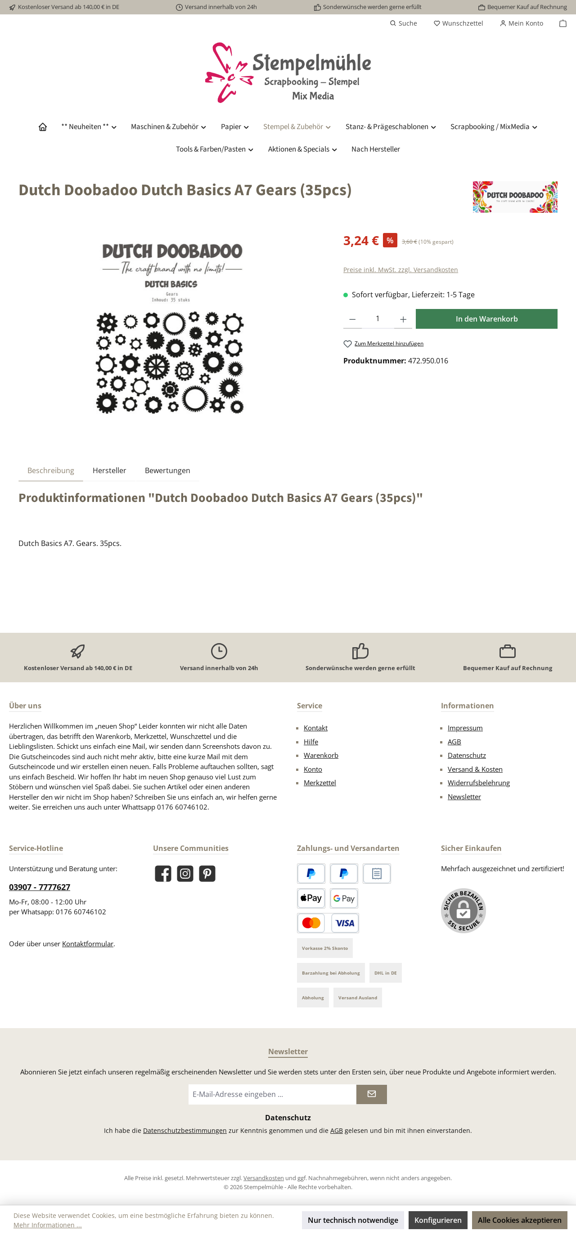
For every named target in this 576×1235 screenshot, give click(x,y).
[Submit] (371, 1094)
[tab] (50, 470)
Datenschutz (467, 755)
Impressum (465, 727)
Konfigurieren (438, 1220)
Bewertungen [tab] (167, 470)
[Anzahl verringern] (352, 319)
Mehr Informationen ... (48, 1225)
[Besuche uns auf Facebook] (163, 874)
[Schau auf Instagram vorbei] (185, 874)
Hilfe (311, 741)
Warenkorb (321, 755)
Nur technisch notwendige (353, 1220)
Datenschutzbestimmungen (185, 1130)
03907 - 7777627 (39, 887)
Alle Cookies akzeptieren (520, 1220)
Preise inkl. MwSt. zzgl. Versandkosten (400, 269)
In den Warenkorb (487, 319)
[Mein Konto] (521, 23)
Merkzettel (320, 782)
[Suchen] (403, 23)
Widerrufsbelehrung (479, 782)
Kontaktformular (87, 943)
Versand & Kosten (475, 769)
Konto (313, 769)
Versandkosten (263, 1178)
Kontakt (316, 727)
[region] (171, 327)
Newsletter (464, 796)
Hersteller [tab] (109, 470)
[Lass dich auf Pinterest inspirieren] (207, 874)
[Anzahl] (378, 319)
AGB (454, 741)
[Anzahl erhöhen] (403, 319)
